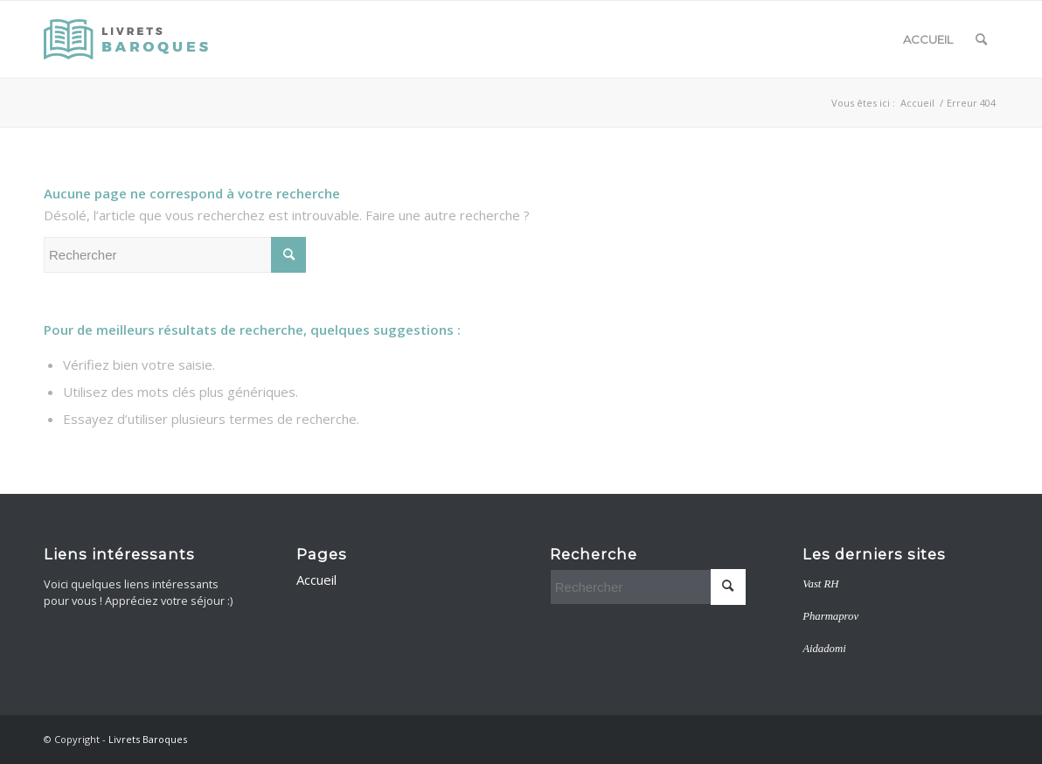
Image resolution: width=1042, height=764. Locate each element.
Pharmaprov (830, 616)
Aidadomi (824, 648)
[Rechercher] (981, 39)
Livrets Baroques (147, 739)
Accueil (928, 39)
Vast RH (820, 584)
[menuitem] (981, 39)
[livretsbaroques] (128, 39)
